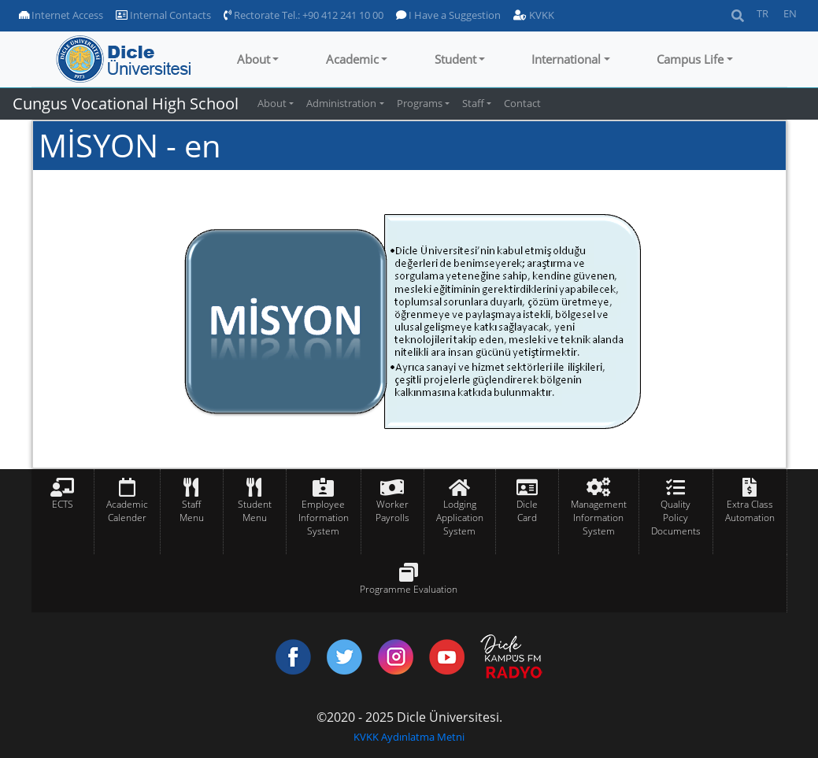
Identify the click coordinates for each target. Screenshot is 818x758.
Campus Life (690, 59)
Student (455, 59)
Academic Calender (127, 510)
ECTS (62, 504)
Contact (522, 103)
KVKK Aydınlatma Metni (409, 737)
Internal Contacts (163, 15)
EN (790, 13)
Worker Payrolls (392, 510)
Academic (352, 59)
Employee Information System (323, 517)
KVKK (533, 15)
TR (762, 13)
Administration (341, 103)
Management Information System (599, 517)
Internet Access (61, 15)
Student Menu (255, 510)
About (253, 59)
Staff (473, 103)
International (566, 59)
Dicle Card (527, 510)
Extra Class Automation (750, 510)
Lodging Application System (459, 517)
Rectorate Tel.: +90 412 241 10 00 (303, 15)
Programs (419, 103)
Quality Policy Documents (676, 517)
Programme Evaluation (408, 589)
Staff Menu (192, 510)
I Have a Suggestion (448, 15)
